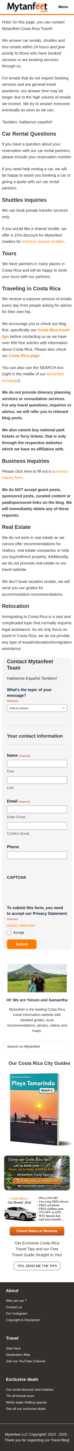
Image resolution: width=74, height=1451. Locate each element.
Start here (13, 1348)
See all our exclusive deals (26, 1409)
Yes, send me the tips (37, 1266)
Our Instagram (16, 1313)
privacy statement (21, 925)
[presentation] (37, 889)
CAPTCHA (16, 877)
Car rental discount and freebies (29, 1389)
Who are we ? (16, 1301)
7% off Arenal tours (20, 1396)
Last (10, 788)
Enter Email (16, 817)
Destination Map (18, 1355)
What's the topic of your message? (29, 695)
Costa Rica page (24, 355)
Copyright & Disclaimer (23, 1320)
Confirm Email (18, 834)
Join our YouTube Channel (25, 1361)
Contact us (14, 1307)
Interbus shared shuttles (43, 241)
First (10, 771)
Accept (18, 933)
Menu (63, 7)
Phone (13, 847)
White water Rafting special (26, 1402)
